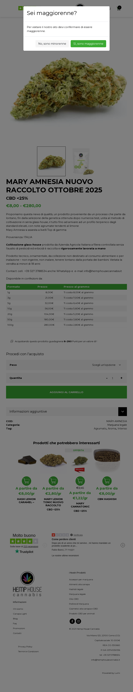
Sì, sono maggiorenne (88, 43)
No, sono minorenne (52, 43)
